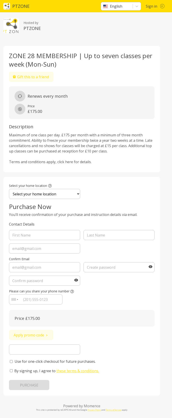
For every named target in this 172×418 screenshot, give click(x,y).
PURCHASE (29, 385)
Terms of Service (113, 409)
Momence (92, 405)
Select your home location (28, 186)
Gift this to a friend (31, 76)
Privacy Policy (94, 409)
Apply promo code (31, 335)
